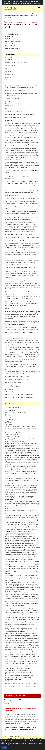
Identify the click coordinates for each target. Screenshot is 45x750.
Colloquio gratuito (35, 738)
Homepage (10, 738)
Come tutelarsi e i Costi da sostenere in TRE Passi (20, 722)
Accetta (4, 747)
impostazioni (7, 745)
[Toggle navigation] (39, 8)
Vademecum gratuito (21, 738)
